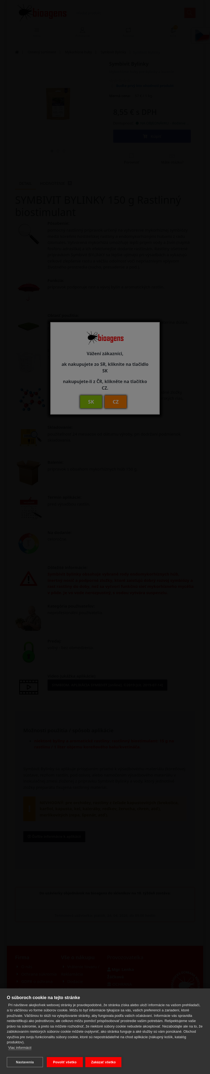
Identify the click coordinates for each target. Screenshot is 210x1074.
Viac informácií (19, 1049)
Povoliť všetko (65, 1062)
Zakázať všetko (104, 1062)
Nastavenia (25, 1062)
